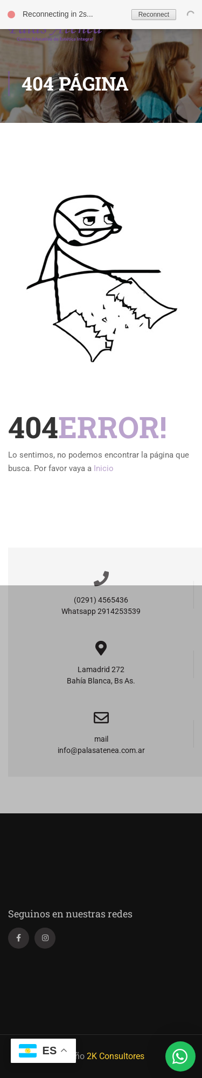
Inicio (104, 468)
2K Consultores (115, 1056)
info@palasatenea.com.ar (101, 750)
